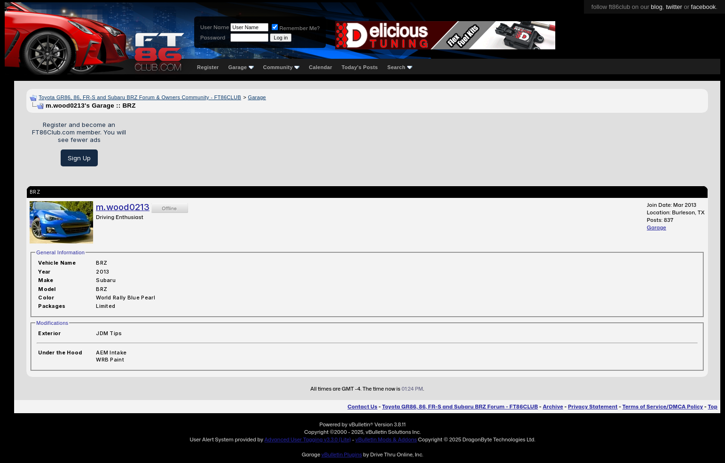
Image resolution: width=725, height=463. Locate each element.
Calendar (320, 67)
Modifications (52, 323)
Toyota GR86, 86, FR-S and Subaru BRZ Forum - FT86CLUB (460, 406)
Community (281, 67)
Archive (553, 406)
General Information (60, 252)
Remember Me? (296, 28)
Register (208, 67)
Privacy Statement (593, 406)
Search (399, 67)
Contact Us (362, 406)
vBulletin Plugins (341, 454)
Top (712, 406)
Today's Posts (360, 67)
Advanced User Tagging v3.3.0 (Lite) (307, 439)
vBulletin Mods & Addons (386, 439)
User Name (214, 27)
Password (212, 37)
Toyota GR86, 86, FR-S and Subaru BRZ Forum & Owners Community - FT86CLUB (140, 97)
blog (656, 6)
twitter (674, 6)
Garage (240, 67)
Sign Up (79, 158)
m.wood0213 (123, 207)
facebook (703, 6)
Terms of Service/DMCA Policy (663, 406)
